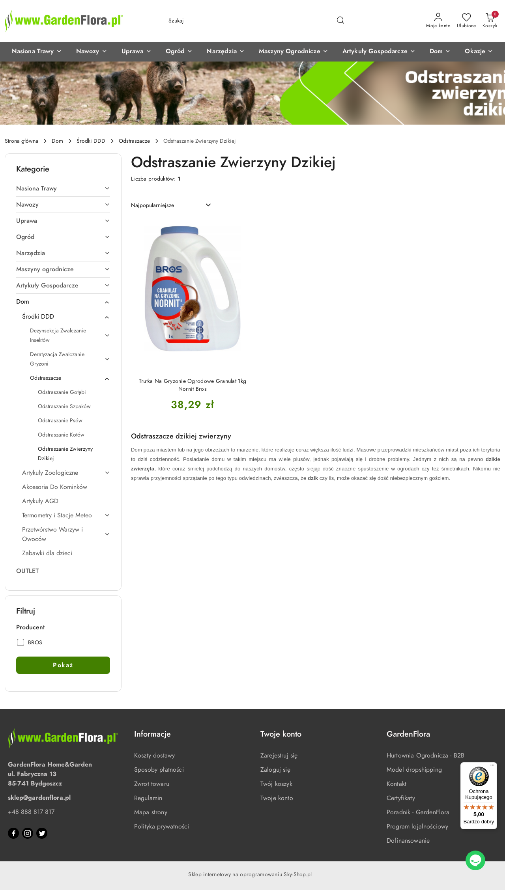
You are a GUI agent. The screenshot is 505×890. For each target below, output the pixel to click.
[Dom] (440, 52)
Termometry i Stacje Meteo (66, 515)
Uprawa (63, 220)
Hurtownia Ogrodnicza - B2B (425, 755)
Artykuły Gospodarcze (63, 285)
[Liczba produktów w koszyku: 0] (489, 21)
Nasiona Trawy (63, 188)
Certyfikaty (401, 798)
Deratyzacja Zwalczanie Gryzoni (70, 359)
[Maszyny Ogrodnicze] (293, 52)
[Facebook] (13, 833)
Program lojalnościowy (417, 826)
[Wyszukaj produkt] (256, 21)
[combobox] (171, 205)
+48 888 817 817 (31, 812)
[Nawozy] (91, 52)
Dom (63, 301)
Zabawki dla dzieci (47, 553)
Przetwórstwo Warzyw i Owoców (66, 534)
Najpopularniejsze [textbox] (152, 205)
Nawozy (63, 204)
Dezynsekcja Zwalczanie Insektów (70, 335)
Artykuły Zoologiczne (66, 472)
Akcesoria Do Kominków (54, 487)
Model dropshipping (414, 769)
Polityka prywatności (161, 826)
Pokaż (63, 665)
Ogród (63, 237)
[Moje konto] (438, 21)
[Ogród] (179, 52)
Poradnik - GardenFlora (418, 812)
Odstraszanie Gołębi (62, 392)
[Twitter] (41, 833)
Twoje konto (276, 798)
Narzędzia (63, 253)
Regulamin (148, 798)
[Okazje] (479, 52)
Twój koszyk (276, 784)
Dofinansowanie (408, 840)
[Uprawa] (136, 52)
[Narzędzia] (225, 52)
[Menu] (492, 767)
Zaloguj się (275, 769)
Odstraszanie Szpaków (64, 406)
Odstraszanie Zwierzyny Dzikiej (65, 453)
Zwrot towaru (151, 784)
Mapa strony (150, 812)
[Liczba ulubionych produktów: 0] (466, 21)
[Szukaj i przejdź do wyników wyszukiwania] (340, 21)
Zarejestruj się (278, 755)
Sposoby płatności (159, 769)
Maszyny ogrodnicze (63, 269)
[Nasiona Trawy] (37, 52)
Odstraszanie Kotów (61, 434)
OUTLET (27, 571)
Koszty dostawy (154, 755)
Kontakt (396, 784)
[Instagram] (27, 833)
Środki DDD (66, 316)
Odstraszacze (70, 378)
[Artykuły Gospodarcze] (379, 52)
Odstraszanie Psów (60, 420)
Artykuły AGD (40, 501)
